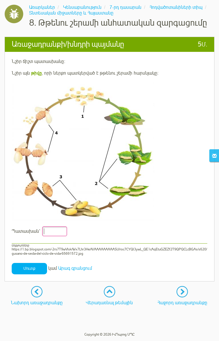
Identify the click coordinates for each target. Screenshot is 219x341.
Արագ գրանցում (75, 268)
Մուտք (29, 268)
